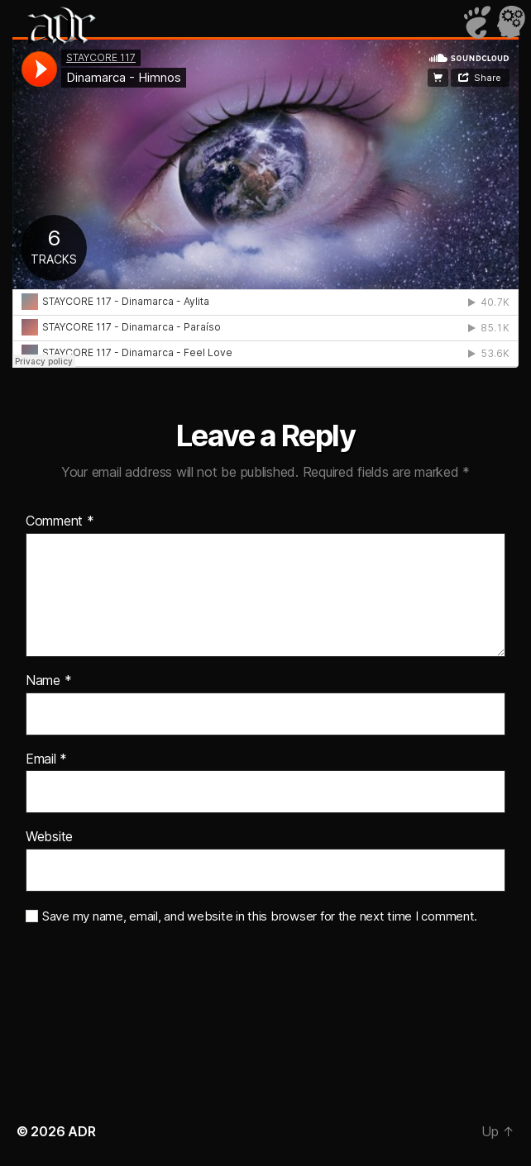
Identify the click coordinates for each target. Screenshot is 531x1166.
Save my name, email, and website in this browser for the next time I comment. (259, 916)
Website (49, 837)
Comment (60, 521)
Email (46, 759)
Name (48, 680)
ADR (81, 1131)
